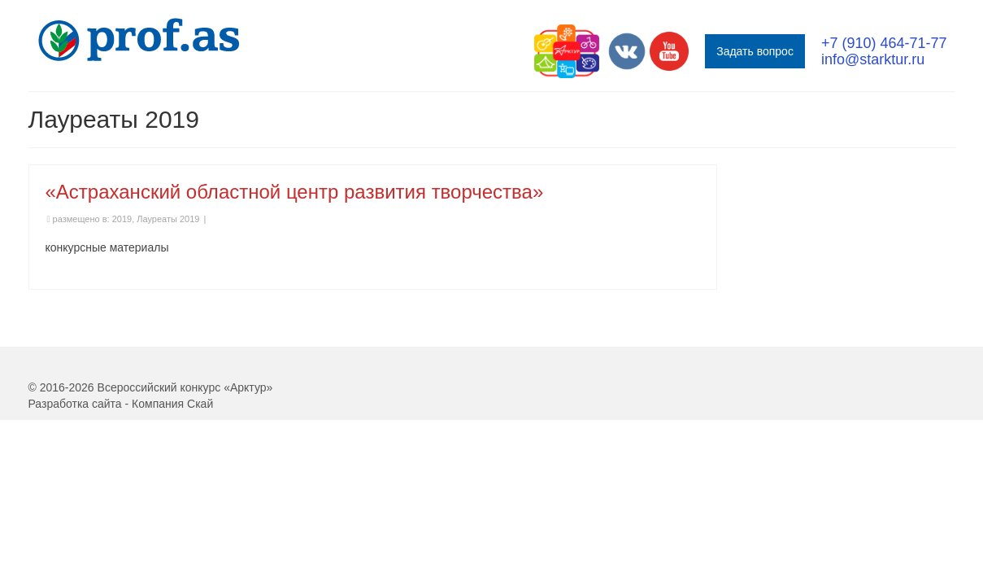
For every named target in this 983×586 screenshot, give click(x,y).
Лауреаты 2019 (168, 268)
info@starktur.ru (872, 59)
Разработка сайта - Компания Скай (121, 452)
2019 (122, 268)
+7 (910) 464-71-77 (884, 43)
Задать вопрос (755, 51)
